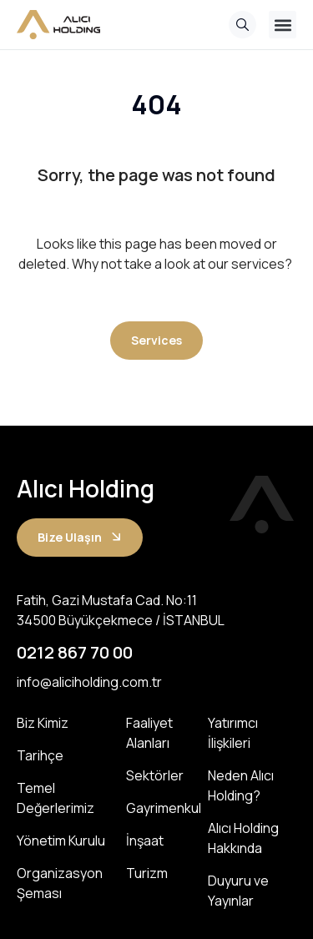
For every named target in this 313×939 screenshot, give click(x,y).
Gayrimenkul (158, 808)
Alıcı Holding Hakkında (243, 838)
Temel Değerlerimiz (55, 798)
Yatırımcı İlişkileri (233, 733)
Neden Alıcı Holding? (241, 785)
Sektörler (155, 775)
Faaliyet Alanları (149, 733)
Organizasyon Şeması (60, 883)
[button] (282, 24)
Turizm (147, 873)
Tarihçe (40, 755)
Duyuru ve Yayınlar (238, 890)
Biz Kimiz (42, 723)
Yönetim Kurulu (61, 840)
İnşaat (145, 840)
